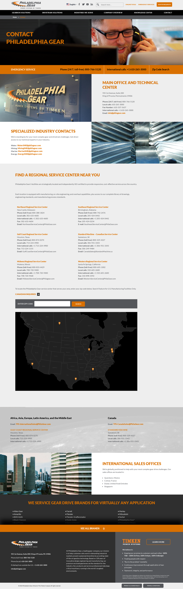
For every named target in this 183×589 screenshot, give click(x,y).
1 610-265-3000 (41, 565)
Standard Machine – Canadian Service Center (98, 234)
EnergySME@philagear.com (30, 154)
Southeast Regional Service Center (93, 207)
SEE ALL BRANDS (93, 528)
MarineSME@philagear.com (30, 151)
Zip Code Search (160, 69)
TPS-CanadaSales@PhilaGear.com (128, 424)
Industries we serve (83, 13)
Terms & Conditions (153, 585)
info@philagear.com (116, 113)
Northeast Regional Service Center (32, 207)
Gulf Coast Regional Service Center (32, 234)
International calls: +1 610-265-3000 (126, 69)
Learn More (158, 542)
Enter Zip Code (25, 304)
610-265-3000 (27, 561)
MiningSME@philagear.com (30, 148)
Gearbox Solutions (21, 13)
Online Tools (131, 4)
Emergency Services (146, 4)
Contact (168, 13)
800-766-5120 (29, 558)
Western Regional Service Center (92, 261)
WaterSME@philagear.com (29, 145)
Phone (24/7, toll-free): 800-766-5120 (80, 69)
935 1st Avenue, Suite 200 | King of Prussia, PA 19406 (31, 554)
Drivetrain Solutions (52, 13)
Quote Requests (164, 4)
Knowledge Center (143, 13)
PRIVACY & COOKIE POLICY (132, 585)
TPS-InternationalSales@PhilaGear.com (33, 424)
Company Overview (113, 13)
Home (15, 17)
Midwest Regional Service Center (31, 261)
